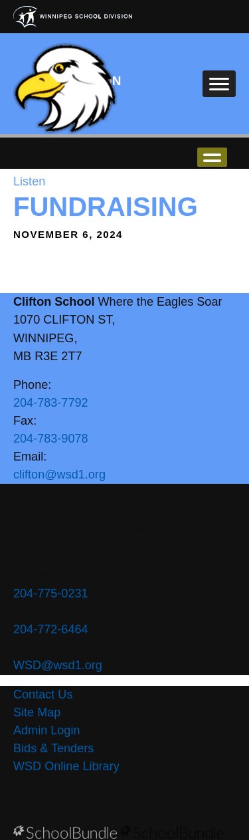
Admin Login (46, 730)
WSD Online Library (66, 766)
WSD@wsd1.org (57, 665)
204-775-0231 (50, 593)
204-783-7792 (50, 402)
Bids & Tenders (53, 748)
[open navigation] (219, 83)
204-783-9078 (50, 438)
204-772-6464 (50, 629)
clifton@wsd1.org (59, 474)
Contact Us (42, 694)
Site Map (36, 712)
